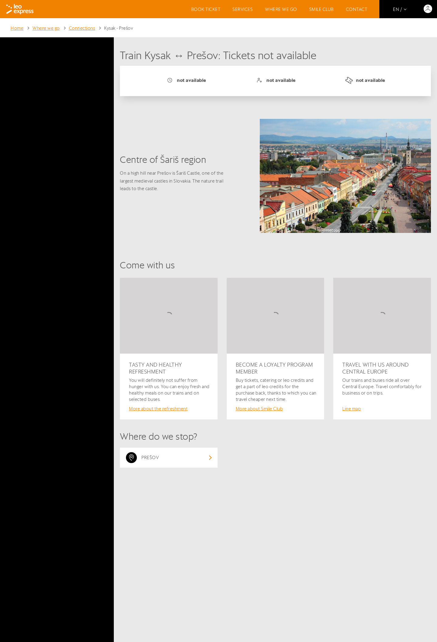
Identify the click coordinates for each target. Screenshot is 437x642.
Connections (82, 28)
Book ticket (206, 9)
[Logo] (20, 9)
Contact (357, 9)
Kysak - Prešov (118, 28)
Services (242, 9)
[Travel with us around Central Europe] (382, 348)
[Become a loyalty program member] (275, 348)
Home (17, 28)
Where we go (281, 9)
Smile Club (321, 9)
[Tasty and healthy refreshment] (169, 348)
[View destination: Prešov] (169, 458)
